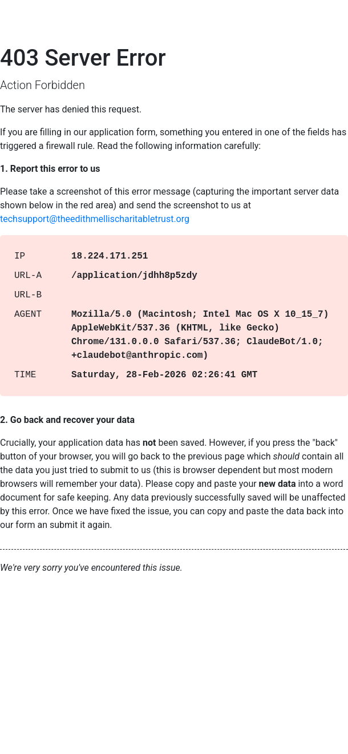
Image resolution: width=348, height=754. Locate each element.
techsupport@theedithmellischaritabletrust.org (94, 218)
